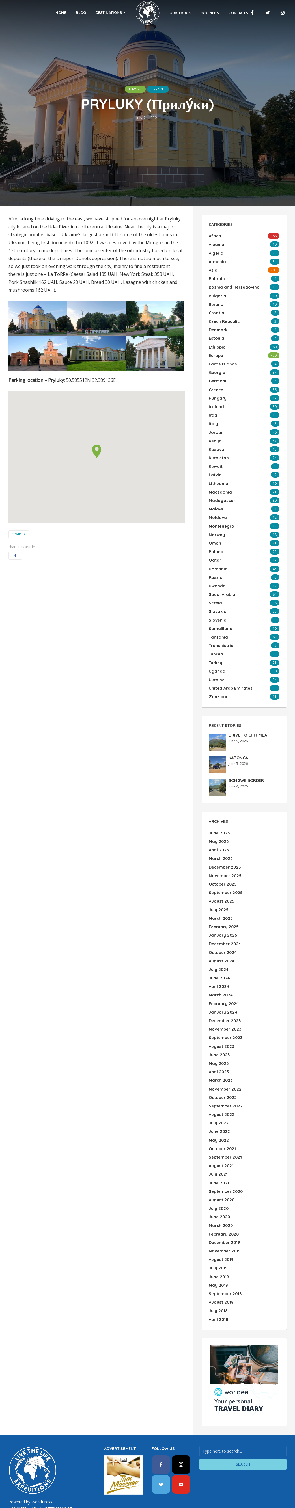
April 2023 (218, 1043)
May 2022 (218, 1109)
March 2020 (220, 1191)
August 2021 (220, 1134)
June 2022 (219, 1101)
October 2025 (222, 863)
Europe (132, 89)
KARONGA (238, 739)
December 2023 (224, 994)
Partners (197, 12)
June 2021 (218, 1150)
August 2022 (221, 1084)
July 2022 (218, 1093)
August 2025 (221, 879)
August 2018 (220, 1265)
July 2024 (218, 945)
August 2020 (221, 1166)
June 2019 (218, 1240)
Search (243, 1426)
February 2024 (223, 978)
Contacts (226, 12)
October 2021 (222, 1117)
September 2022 (225, 1076)
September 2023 (225, 1011)
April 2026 (218, 830)
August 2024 (221, 937)
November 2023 (224, 1002)
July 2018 (218, 1273)
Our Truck (168, 12)
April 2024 (219, 961)
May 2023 (218, 1035)
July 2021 (218, 1142)
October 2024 (222, 929)
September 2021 (225, 1125)
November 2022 (224, 1060)
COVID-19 (19, 534)
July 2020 (218, 1175)
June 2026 (219, 814)
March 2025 (220, 896)
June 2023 (219, 1027)
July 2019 (218, 1232)
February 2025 (223, 904)
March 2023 (220, 1052)
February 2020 (223, 1199)
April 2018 (218, 1281)
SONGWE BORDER (246, 761)
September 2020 (225, 1158)
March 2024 (220, 970)
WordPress (41, 1463)
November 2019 (224, 1216)
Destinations (121, 12)
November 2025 (224, 855)
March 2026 (220, 838)
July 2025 (218, 888)
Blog (93, 12)
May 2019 (218, 1248)
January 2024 (222, 986)
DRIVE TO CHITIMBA (247, 716)
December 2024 (224, 920)
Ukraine (160, 89)
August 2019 (220, 1224)
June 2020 (219, 1183)
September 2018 (225, 1257)
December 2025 (224, 847)
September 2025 (225, 871)
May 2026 (218, 822)
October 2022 (222, 1068)
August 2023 (221, 1019)
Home (73, 12)
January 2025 (222, 912)
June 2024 (219, 953)
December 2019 (224, 1207)
